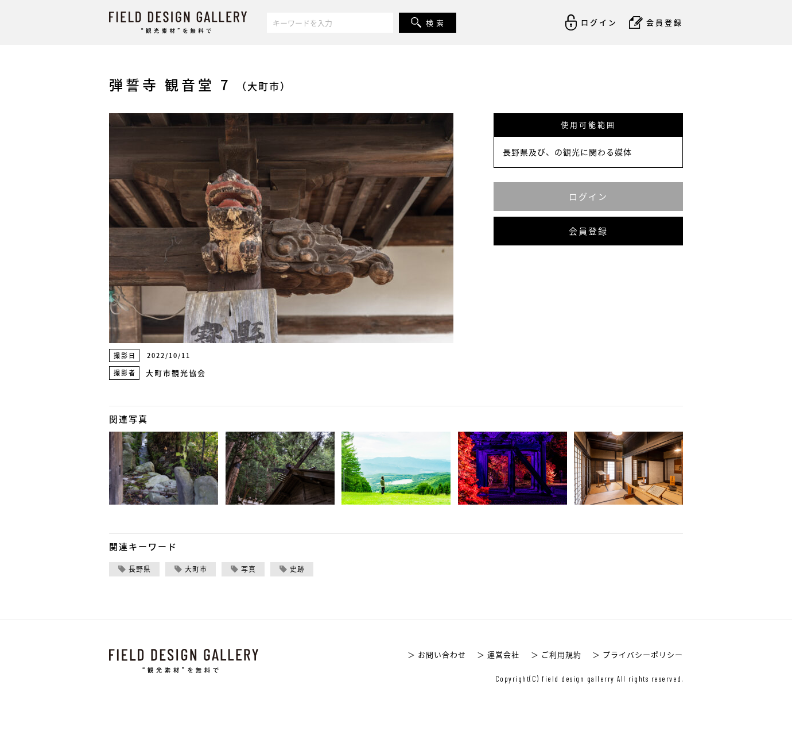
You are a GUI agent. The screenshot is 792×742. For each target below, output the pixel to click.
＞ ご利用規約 (556, 654)
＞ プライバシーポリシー (637, 654)
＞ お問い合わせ (436, 654)
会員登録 (588, 231)
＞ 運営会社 (498, 654)
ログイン (588, 196)
